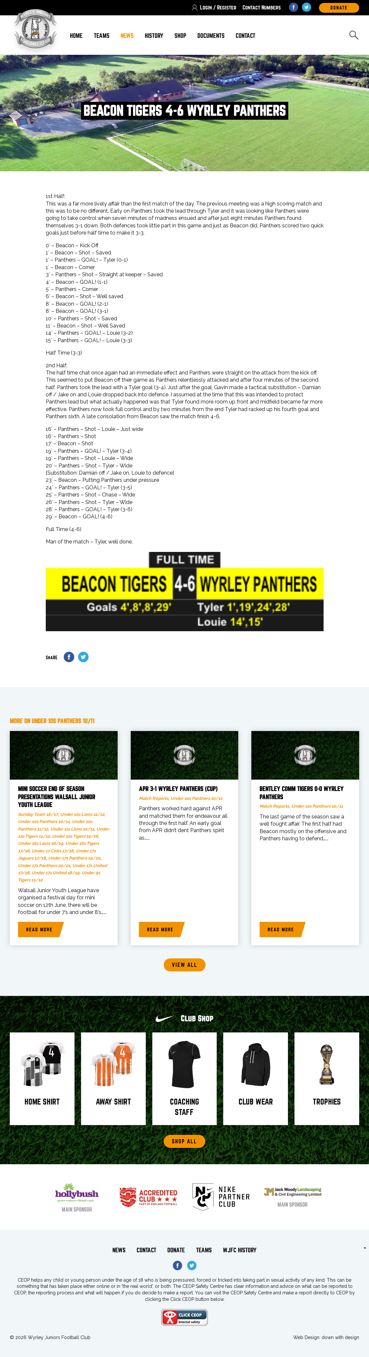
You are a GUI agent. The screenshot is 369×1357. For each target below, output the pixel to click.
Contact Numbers (262, 7)
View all (184, 965)
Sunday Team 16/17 (38, 814)
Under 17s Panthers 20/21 (44, 865)
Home (76, 36)
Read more (39, 929)
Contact (245, 36)
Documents (211, 36)
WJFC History (240, 1250)
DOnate (339, 8)
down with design (340, 1337)
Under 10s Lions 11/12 (82, 814)
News (127, 36)
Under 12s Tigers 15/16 (75, 836)
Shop (180, 36)
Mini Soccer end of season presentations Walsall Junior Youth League (56, 797)
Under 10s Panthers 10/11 (44, 821)
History (154, 36)
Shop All (184, 1141)
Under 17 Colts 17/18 (53, 850)
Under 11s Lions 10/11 (72, 829)
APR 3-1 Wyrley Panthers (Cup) (178, 789)
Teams (101, 36)
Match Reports (153, 798)
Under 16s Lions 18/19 (40, 843)
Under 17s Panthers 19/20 (74, 858)
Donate (176, 1250)
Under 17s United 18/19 (55, 872)
